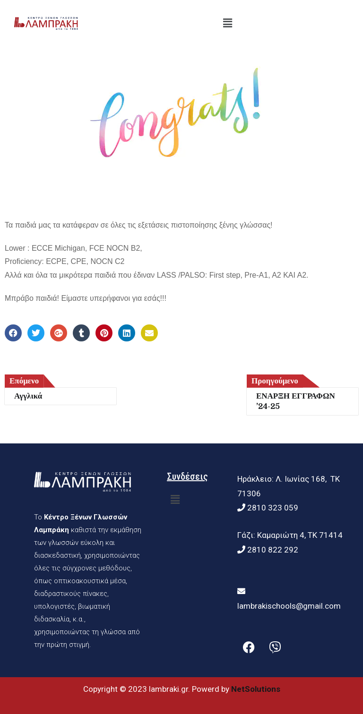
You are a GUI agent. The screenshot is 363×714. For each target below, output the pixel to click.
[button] (228, 23)
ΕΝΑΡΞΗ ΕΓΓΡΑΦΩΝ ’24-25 (295, 401)
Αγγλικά (28, 395)
